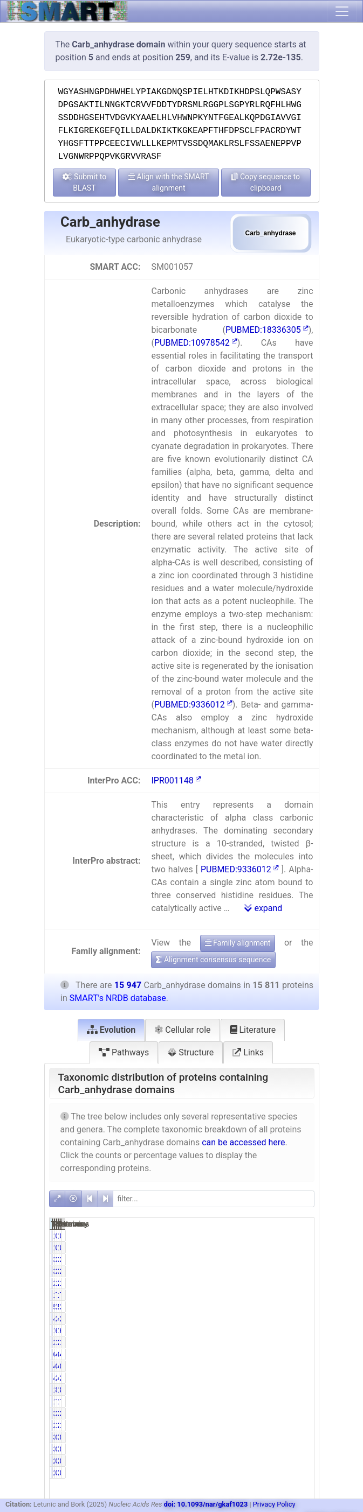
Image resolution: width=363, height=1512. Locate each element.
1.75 (263, 1425)
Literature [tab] (253, 1030)
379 (282, 1413)
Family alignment (238, 943)
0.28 (263, 1366)
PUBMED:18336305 (267, 330)
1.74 (299, 1425)
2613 (244, 1342)
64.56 (300, 1330)
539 (282, 1307)
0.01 (263, 1235)
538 (245, 1307)
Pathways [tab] (124, 1052)
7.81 (299, 1401)
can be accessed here (243, 1142)
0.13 (263, 1461)
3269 (281, 1259)
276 (245, 1425)
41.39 (264, 1354)
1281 (244, 1389)
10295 (246, 1330)
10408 (283, 1330)
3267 (244, 1259)
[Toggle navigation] (342, 11)
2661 (281, 1342)
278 (282, 1425)
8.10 (263, 1389)
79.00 (264, 1295)
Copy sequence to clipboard (265, 182)
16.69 (300, 1342)
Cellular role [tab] (182, 1030)
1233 (244, 1401)
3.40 (263, 1307)
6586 (281, 1354)
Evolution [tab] (111, 1030)
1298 (281, 1389)
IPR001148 (176, 780)
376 (245, 1413)
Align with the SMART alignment (168, 182)
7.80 (263, 1401)
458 (245, 1378)
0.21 (263, 1437)
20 (247, 1461)
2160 (244, 1283)
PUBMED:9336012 (193, 704)
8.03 (299, 1389)
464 (245, 1318)
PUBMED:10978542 (195, 343)
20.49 (300, 1259)
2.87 (299, 1378)
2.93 (263, 1318)
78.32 (300, 1295)
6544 (244, 1354)
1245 (281, 1401)
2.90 (263, 1378)
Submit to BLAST (85, 182)
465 (282, 1318)
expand (263, 908)
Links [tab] (248, 1052)
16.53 (264, 1342)
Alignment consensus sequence (213, 959)
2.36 (299, 1413)
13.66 (264, 1283)
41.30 (300, 1354)
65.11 (264, 1330)
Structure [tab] (191, 1052)
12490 (246, 1295)
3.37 (299, 1307)
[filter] (213, 1199)
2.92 (299, 1318)
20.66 (264, 1259)
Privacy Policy (274, 1504)
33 (247, 1437)
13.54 (300, 1283)
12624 (283, 1295)
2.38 (263, 1413)
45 (247, 1366)
